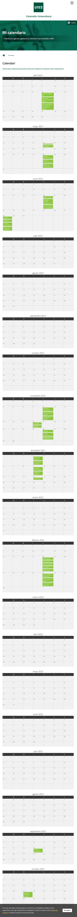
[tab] (38, 10)
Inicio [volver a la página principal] (4, 55)
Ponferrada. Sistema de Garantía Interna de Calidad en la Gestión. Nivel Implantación (33, 68)
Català (73, 22)
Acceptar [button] (67, 910)
